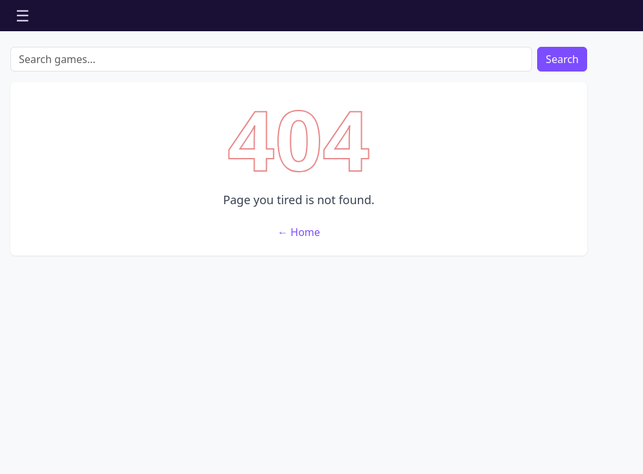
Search (562, 59)
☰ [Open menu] (23, 15)
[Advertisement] (298, 362)
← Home (298, 232)
